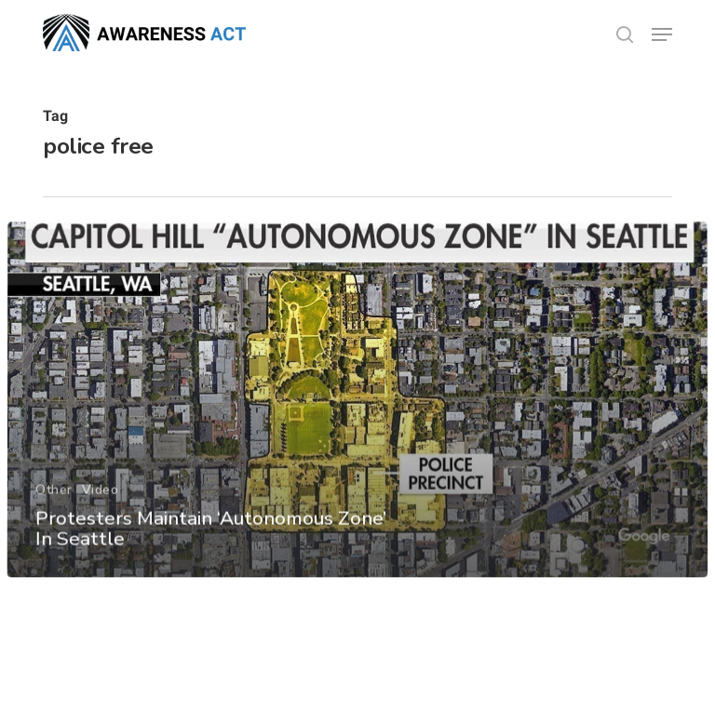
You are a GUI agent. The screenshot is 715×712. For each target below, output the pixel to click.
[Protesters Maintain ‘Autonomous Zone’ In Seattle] (357, 424)
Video (99, 513)
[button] (662, 34)
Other (53, 513)
